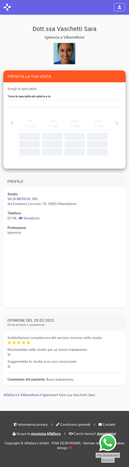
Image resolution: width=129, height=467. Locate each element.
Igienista (50, 395)
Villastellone (30, 395)
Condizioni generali (75, 424)
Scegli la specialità (21, 88)
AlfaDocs (10, 395)
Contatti (109, 424)
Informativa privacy (33, 424)
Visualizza (29, 218)
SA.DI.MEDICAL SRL (22, 198)
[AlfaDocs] (7, 7)
